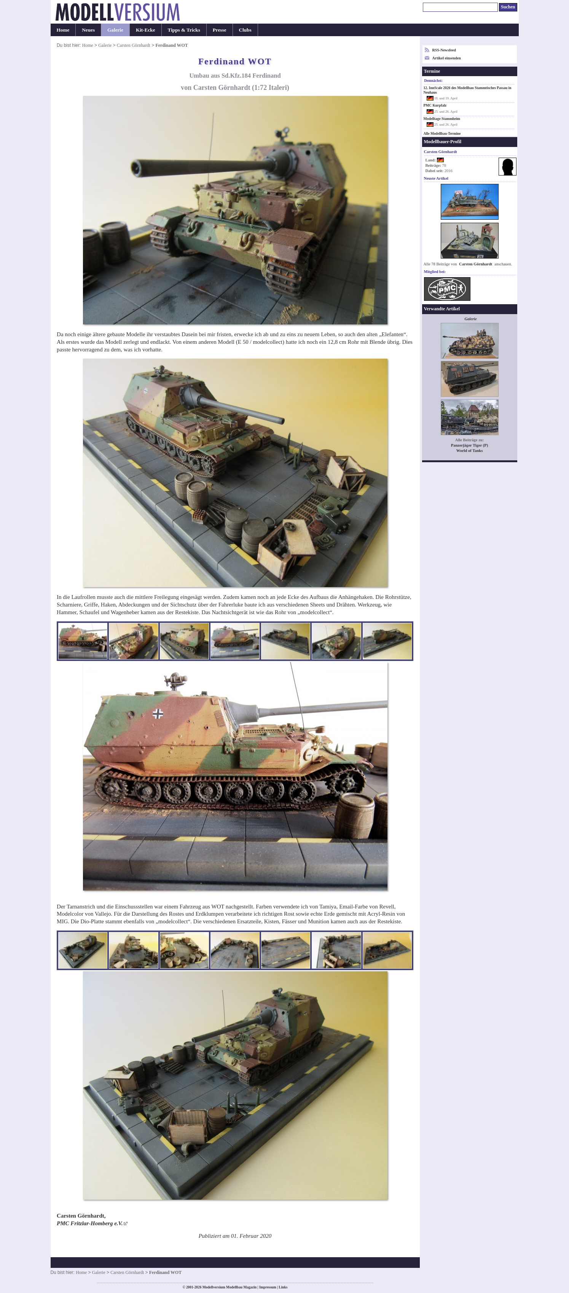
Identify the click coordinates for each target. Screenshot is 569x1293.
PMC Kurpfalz (435, 105)
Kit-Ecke (145, 30)
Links (283, 1287)
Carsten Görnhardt (133, 45)
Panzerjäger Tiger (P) (469, 445)
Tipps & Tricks (184, 30)
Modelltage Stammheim (442, 119)
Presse (219, 30)
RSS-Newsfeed (444, 50)
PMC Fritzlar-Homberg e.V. (90, 1223)
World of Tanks (469, 451)
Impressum (267, 1287)
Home (63, 30)
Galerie (115, 30)
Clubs (245, 30)
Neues (88, 30)
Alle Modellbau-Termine (442, 134)
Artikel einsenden (446, 58)
